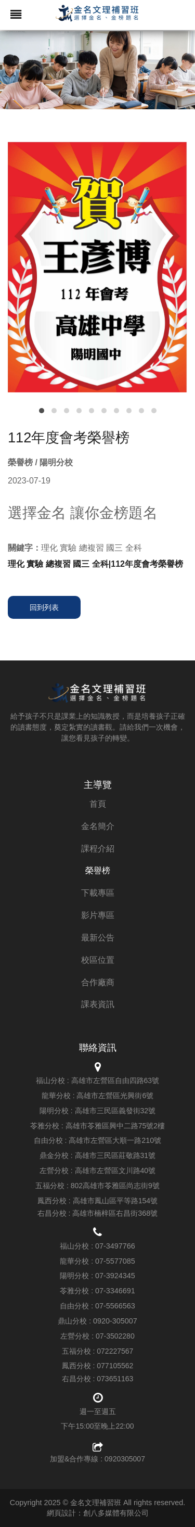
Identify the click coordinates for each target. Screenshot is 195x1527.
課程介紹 (97, 848)
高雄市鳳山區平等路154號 (115, 1201)
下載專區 (97, 892)
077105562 (115, 1365)
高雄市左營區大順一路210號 (115, 1140)
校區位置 (97, 960)
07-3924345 (115, 1275)
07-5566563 (115, 1306)
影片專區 (97, 915)
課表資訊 (97, 1004)
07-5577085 (115, 1261)
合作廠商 (97, 982)
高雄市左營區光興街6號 (114, 1095)
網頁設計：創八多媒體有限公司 (98, 1513)
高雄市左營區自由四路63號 (115, 1080)
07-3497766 (115, 1246)
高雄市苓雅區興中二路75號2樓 (115, 1126)
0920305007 (125, 1459)
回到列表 (44, 607)
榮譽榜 (97, 870)
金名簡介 (97, 826)
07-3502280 (115, 1336)
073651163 (115, 1379)
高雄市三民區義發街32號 (115, 1110)
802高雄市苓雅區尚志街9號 (115, 1185)
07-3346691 (115, 1291)
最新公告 (97, 937)
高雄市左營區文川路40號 (115, 1170)
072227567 (115, 1351)
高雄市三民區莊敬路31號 (115, 1155)
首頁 (97, 803)
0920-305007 (115, 1321)
